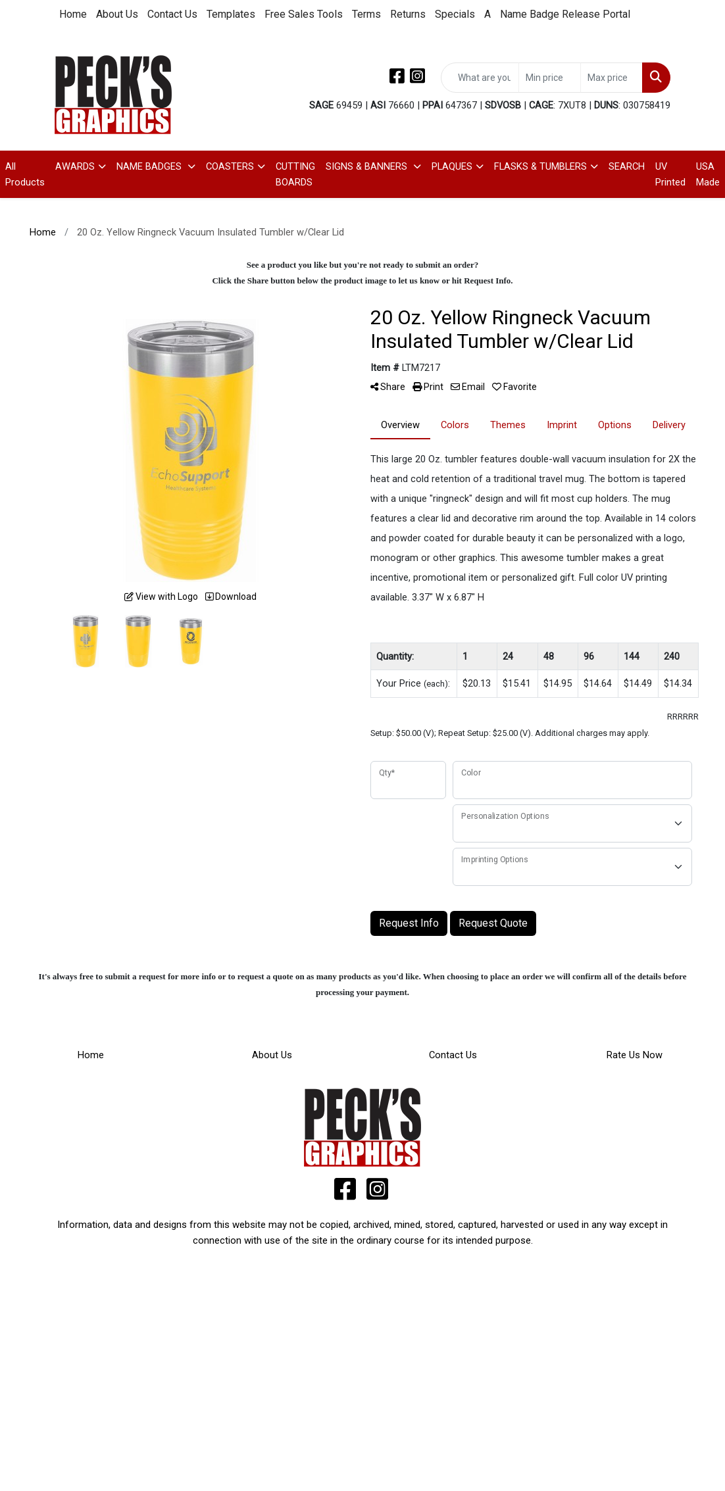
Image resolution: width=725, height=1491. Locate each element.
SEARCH (627, 166)
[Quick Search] (480, 77)
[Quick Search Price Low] (549, 77)
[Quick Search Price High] (611, 77)
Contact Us (172, 14)
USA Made (708, 174)
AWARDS (75, 166)
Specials (455, 14)
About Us (117, 14)
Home (73, 14)
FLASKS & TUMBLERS (540, 166)
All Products (25, 174)
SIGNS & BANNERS (368, 166)
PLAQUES (452, 166)
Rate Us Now (634, 1055)
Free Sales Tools (303, 14)
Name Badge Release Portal (565, 14)
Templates (231, 14)
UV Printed (670, 174)
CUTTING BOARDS (295, 174)
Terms (366, 14)
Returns (408, 14)
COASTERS (230, 166)
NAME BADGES (150, 166)
